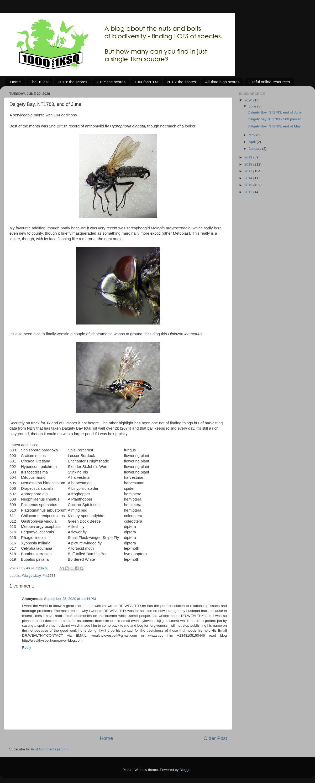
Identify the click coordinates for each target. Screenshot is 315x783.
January (255, 149)
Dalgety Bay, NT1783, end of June (275, 112)
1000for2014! (146, 82)
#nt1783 (49, 576)
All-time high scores (222, 82)
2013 (248, 185)
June (253, 106)
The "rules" (39, 82)
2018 (248, 164)
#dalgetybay (31, 576)
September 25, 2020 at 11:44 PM (70, 599)
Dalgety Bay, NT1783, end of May (274, 126)
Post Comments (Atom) (49, 749)
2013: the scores (181, 82)
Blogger (186, 770)
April (253, 142)
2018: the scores (72, 82)
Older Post (215, 738)
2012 (248, 192)
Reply (26, 648)
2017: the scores (110, 82)
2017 (248, 171)
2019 (248, 157)
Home (15, 82)
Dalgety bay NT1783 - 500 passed (275, 119)
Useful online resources (269, 82)
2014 (248, 178)
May (252, 135)
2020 (248, 100)
